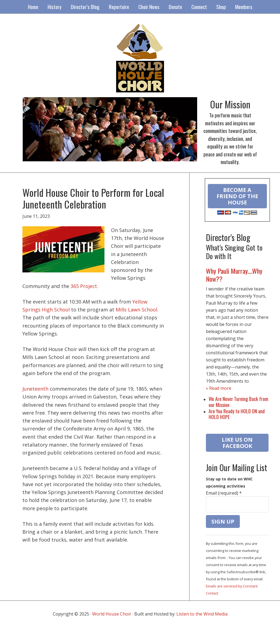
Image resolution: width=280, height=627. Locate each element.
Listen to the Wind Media (202, 614)
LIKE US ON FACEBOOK (237, 443)
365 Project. (84, 286)
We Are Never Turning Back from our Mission (238, 401)
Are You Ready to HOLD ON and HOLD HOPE (237, 414)
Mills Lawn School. (137, 309)
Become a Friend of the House (237, 196)
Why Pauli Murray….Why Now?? (234, 275)
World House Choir (111, 614)
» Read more (218, 388)
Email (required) (224, 493)
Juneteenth (35, 388)
